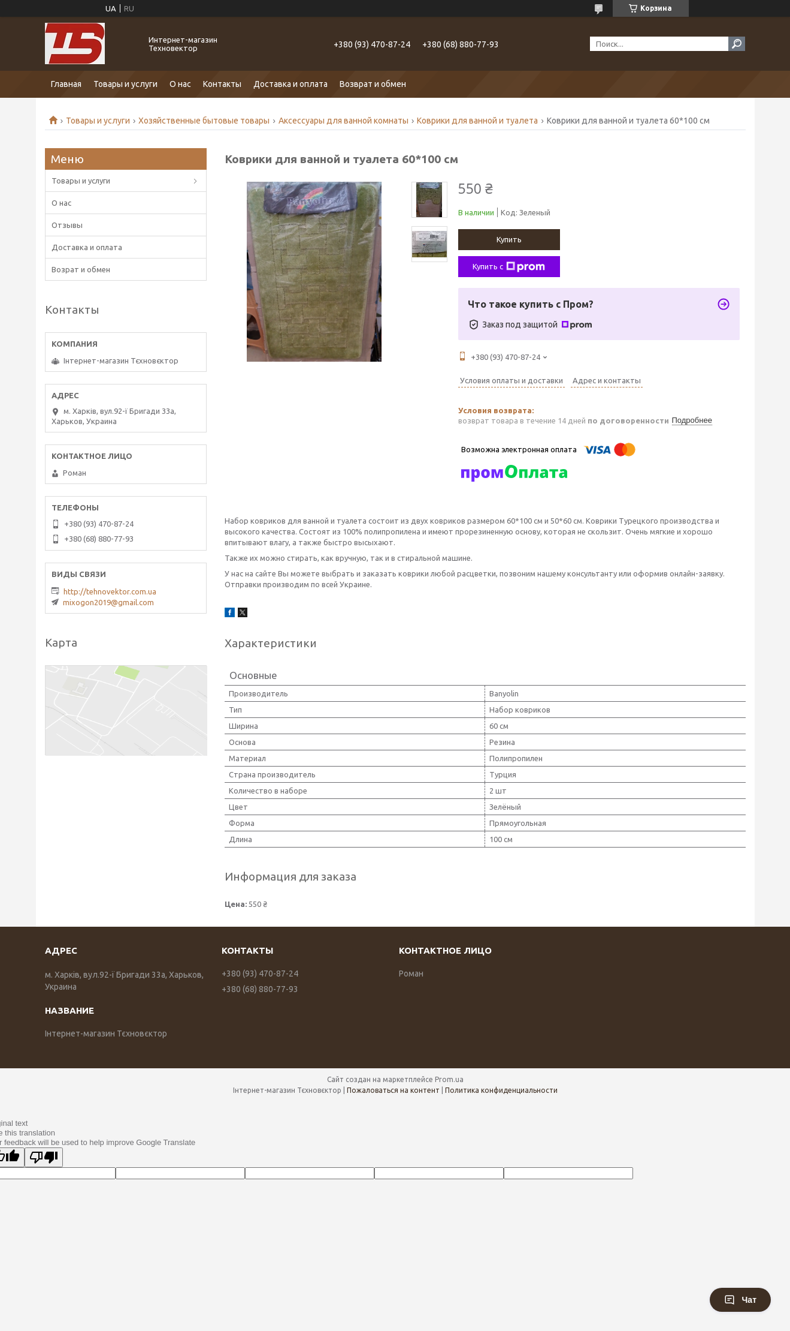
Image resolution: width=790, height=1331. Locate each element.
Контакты (222, 84)
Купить (509, 239)
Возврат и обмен (373, 84)
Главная (66, 84)
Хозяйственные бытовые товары (204, 120)
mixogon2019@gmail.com (108, 602)
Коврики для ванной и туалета (477, 120)
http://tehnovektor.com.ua (109, 591)
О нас (180, 84)
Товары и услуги (125, 84)
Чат (740, 1299)
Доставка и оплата (290, 84)
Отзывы (67, 225)
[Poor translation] (44, 1157)
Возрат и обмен (81, 269)
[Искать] (736, 44)
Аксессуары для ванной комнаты (343, 120)
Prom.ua (449, 1079)
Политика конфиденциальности (501, 1090)
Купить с (509, 267)
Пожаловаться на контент (393, 1090)
